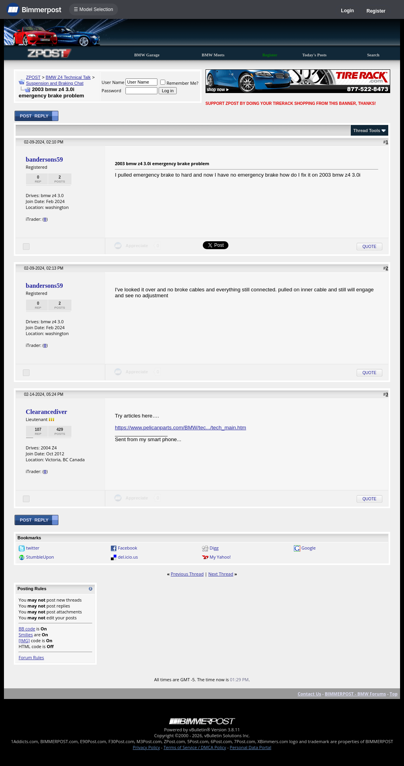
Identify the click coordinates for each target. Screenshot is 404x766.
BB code (27, 629)
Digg (214, 548)
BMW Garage (146, 55)
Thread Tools (366, 130)
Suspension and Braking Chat (55, 83)
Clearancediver (46, 411)
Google (308, 548)
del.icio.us (128, 557)
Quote (369, 246)
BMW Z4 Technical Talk (68, 77)
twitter (32, 548)
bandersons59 (44, 159)
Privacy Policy (146, 747)
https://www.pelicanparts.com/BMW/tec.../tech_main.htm (180, 428)
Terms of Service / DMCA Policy (194, 747)
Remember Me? (179, 83)
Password (112, 90)
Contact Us (309, 694)
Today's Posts (314, 55)
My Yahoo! (219, 557)
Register (376, 11)
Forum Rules (31, 657)
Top (394, 694)
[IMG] (24, 640)
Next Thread (220, 574)
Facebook (127, 548)
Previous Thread (187, 574)
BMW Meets (213, 55)
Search (373, 55)
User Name (113, 82)
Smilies (26, 634)
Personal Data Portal (250, 747)
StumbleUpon (40, 557)
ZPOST (33, 77)
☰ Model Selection (93, 9)
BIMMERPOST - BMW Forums (355, 694)
